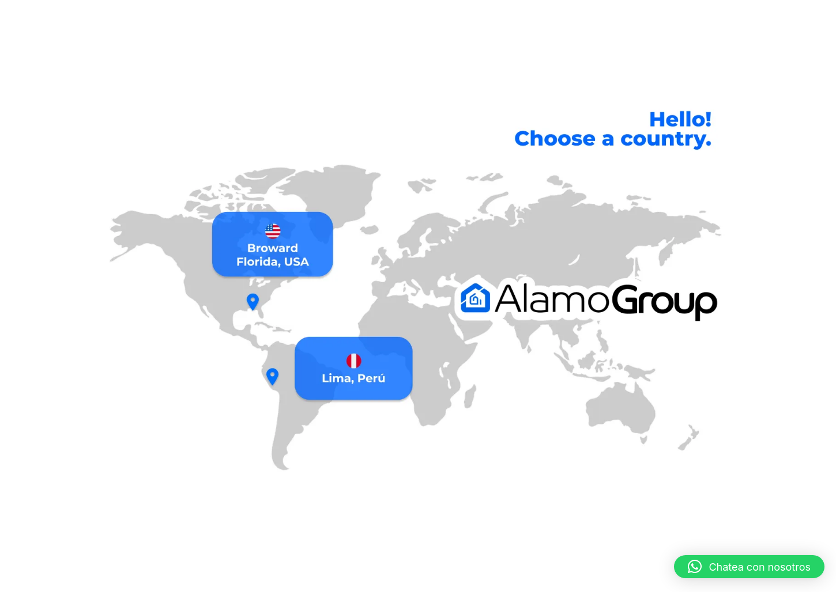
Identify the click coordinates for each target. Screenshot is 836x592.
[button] (749, 566)
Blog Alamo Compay (636, 577)
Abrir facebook (480, 577)
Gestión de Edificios (190, 577)
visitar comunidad (559, 577)
